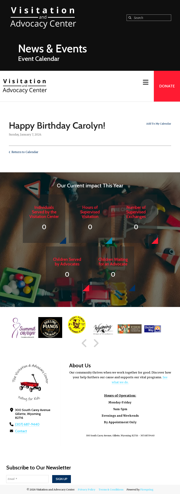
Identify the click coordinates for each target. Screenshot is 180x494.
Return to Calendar (24, 152)
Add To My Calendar (158, 123)
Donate (167, 86)
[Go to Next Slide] (96, 343)
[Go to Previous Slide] (84, 343)
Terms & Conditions (111, 489)
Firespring (146, 489)
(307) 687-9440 (26, 424)
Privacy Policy (86, 489)
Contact (20, 431)
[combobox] (149, 18)
